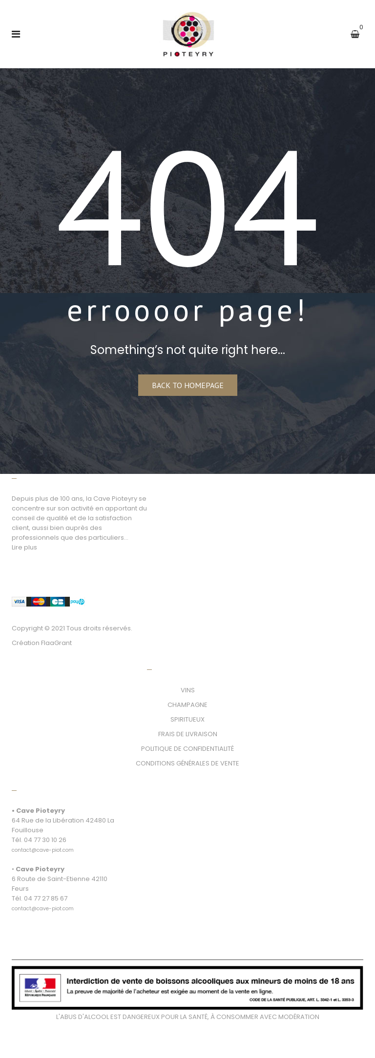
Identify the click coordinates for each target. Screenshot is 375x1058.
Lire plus (24, 547)
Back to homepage (188, 385)
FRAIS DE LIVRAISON (187, 734)
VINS (188, 690)
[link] (43, 844)
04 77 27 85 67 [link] (45, 898)
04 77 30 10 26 (45, 839)
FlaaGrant (56, 642)
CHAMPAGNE (187, 704)
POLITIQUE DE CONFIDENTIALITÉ (187, 748)
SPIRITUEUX (187, 719)
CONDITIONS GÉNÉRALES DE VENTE (187, 763)
